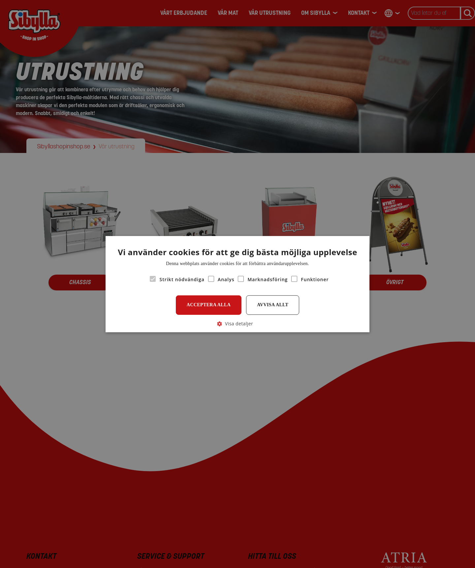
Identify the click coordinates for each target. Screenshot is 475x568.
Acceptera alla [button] (209, 304)
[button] (237, 323)
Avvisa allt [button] (272, 304)
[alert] (237, 284)
